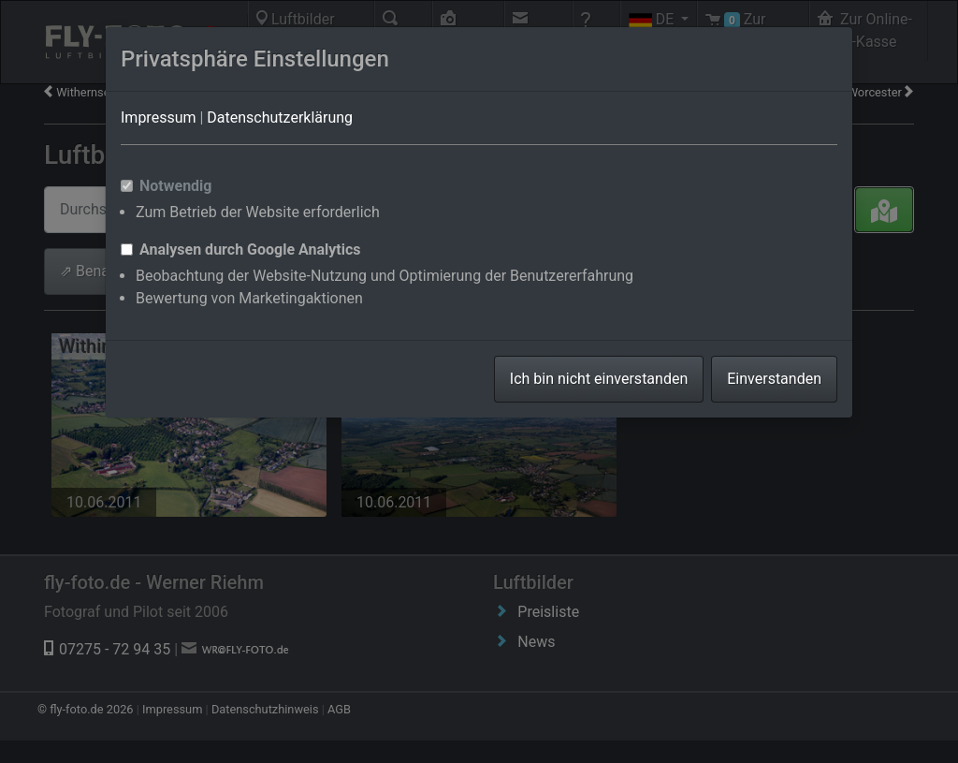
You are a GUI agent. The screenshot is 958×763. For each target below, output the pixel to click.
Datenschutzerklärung (280, 117)
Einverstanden (774, 379)
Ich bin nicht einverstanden (599, 379)
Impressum (158, 117)
